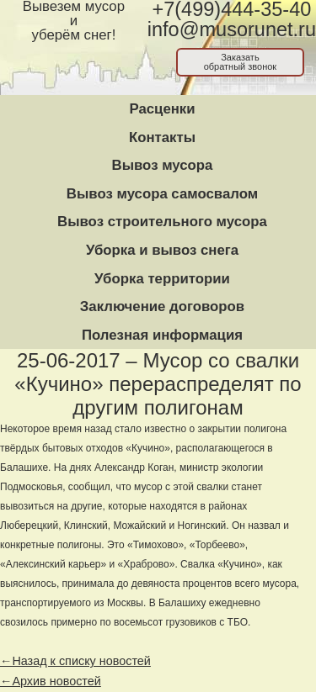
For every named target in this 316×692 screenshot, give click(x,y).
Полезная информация (162, 335)
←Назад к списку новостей (75, 661)
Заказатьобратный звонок (240, 61)
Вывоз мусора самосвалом (162, 194)
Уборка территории (162, 279)
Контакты (162, 137)
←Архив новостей (50, 681)
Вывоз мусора (162, 165)
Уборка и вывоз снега (162, 250)
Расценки (162, 109)
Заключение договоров (162, 306)
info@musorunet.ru (231, 29)
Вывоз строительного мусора (162, 222)
